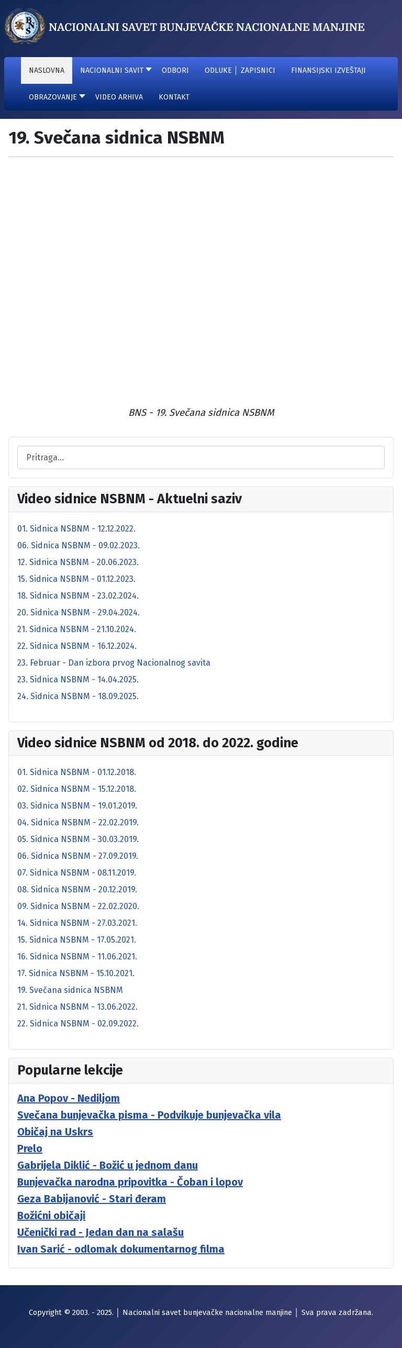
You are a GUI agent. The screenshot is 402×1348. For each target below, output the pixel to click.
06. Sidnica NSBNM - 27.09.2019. (77, 856)
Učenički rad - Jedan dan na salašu (100, 1232)
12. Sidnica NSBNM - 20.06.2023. (78, 562)
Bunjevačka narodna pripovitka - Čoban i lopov (130, 1182)
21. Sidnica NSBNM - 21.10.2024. (76, 629)
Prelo (29, 1148)
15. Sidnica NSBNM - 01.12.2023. (76, 579)
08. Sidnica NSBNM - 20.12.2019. (77, 889)
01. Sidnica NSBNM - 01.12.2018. (76, 772)
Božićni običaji (51, 1215)
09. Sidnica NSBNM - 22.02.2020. (78, 906)
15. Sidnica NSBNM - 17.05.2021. (76, 940)
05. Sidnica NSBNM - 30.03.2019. (78, 839)
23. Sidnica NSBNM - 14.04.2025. (78, 679)
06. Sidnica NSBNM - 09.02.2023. (78, 545)
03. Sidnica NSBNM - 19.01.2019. (77, 806)
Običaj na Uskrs (55, 1131)
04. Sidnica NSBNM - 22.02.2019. (78, 822)
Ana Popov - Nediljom (68, 1098)
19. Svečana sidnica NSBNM (70, 990)
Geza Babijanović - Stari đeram (91, 1198)
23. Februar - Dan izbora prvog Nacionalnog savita (113, 663)
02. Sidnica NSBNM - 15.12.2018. (76, 789)
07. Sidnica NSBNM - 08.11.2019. (76, 873)
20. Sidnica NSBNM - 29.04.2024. (78, 612)
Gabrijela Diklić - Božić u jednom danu (107, 1165)
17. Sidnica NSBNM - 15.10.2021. (76, 973)
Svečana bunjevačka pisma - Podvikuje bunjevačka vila (149, 1115)
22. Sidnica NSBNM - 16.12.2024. (77, 646)
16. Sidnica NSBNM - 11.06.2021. (77, 957)
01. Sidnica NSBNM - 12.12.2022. (76, 529)
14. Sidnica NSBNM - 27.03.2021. (77, 923)
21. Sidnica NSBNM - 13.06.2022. (77, 1007)
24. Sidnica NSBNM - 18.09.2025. (78, 696)
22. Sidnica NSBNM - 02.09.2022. (78, 1024)
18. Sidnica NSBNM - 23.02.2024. (78, 596)
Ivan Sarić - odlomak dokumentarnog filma (121, 1249)
